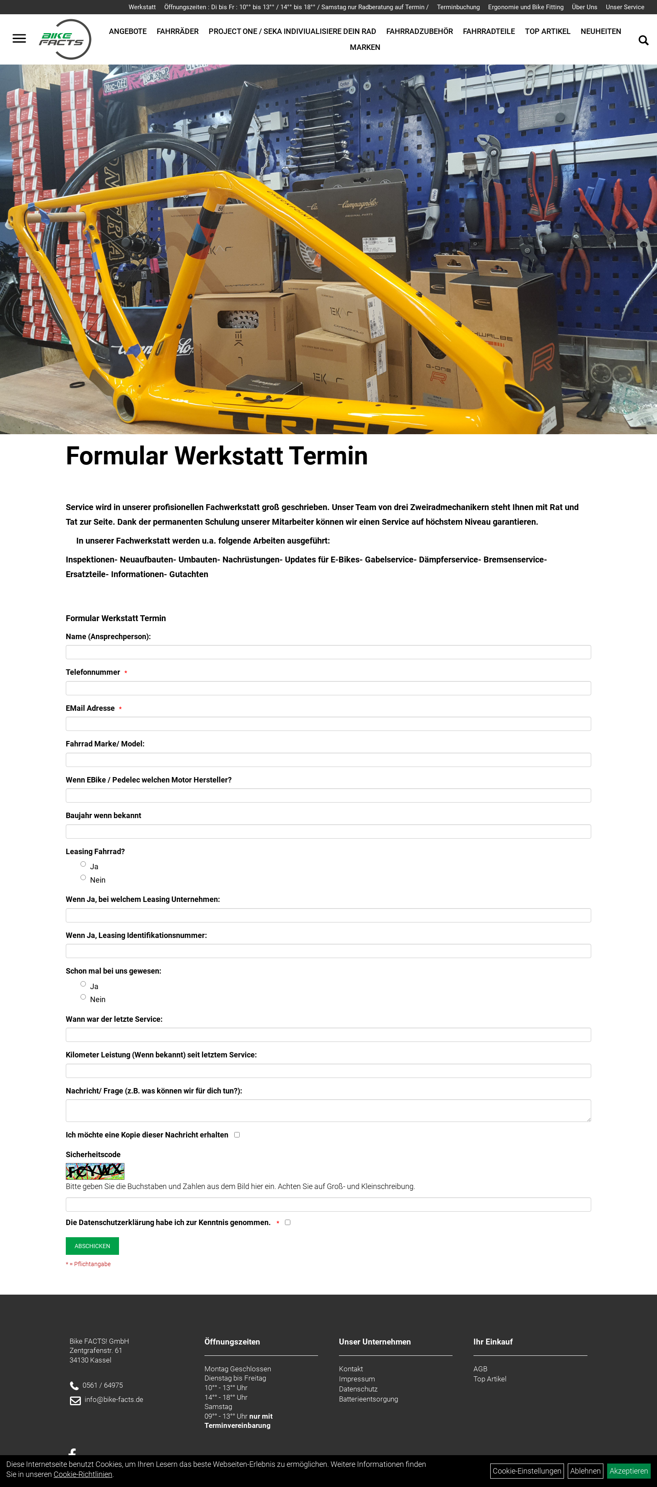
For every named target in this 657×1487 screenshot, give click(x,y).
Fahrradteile (489, 31)
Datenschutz (358, 1389)
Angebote (128, 31)
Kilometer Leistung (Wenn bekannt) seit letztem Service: (161, 1054)
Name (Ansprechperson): (108, 636)
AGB (480, 1369)
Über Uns (585, 7)
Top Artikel (548, 31)
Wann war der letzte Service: (114, 1019)
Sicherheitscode (93, 1154)
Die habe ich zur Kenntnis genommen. (169, 1222)
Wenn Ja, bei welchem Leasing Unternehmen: (143, 899)
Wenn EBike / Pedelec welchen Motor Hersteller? (149, 779)
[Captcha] (328, 1204)
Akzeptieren (629, 1470)
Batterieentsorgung (368, 1399)
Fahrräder (178, 31)
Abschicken (92, 1246)
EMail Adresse (90, 708)
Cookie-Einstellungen (527, 1470)
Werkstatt (142, 7)
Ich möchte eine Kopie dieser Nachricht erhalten (147, 1134)
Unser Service (625, 7)
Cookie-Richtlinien (83, 1474)
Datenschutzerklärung (116, 1222)
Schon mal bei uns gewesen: (113, 970)
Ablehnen (585, 1470)
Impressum (357, 1379)
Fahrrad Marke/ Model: (105, 743)
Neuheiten (601, 31)
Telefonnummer (93, 672)
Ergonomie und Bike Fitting (526, 7)
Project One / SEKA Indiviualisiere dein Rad (292, 31)
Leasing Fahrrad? (95, 851)
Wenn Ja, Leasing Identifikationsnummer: (136, 935)
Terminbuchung (458, 7)
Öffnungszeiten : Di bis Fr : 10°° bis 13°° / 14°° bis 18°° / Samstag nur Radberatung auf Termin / (296, 7)
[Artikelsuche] (644, 41)
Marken (365, 47)
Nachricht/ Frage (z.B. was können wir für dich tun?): (154, 1090)
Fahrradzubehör (419, 31)
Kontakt (351, 1369)
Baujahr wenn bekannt (103, 815)
